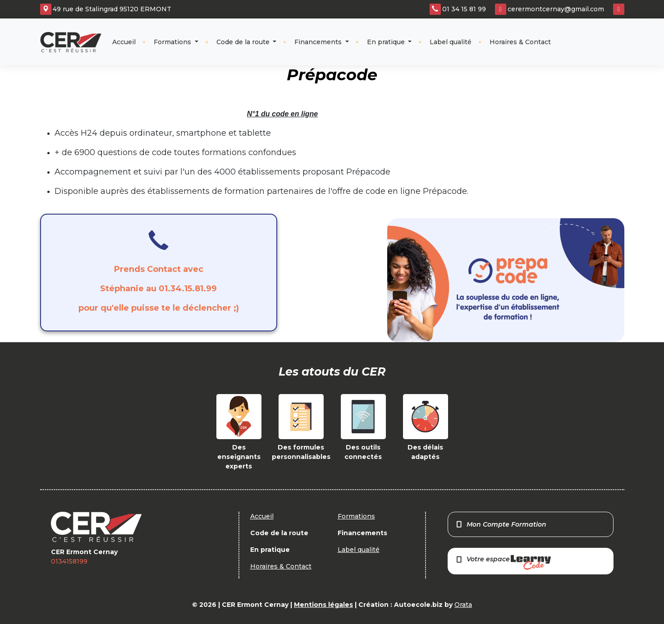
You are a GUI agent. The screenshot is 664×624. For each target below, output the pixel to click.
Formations (173, 42)
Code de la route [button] (243, 42)
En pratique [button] (387, 42)
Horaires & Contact (520, 42)
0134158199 (69, 561)
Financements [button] (318, 42)
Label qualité (451, 42)
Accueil (124, 42)
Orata (463, 605)
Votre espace (503, 562)
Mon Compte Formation (501, 524)
